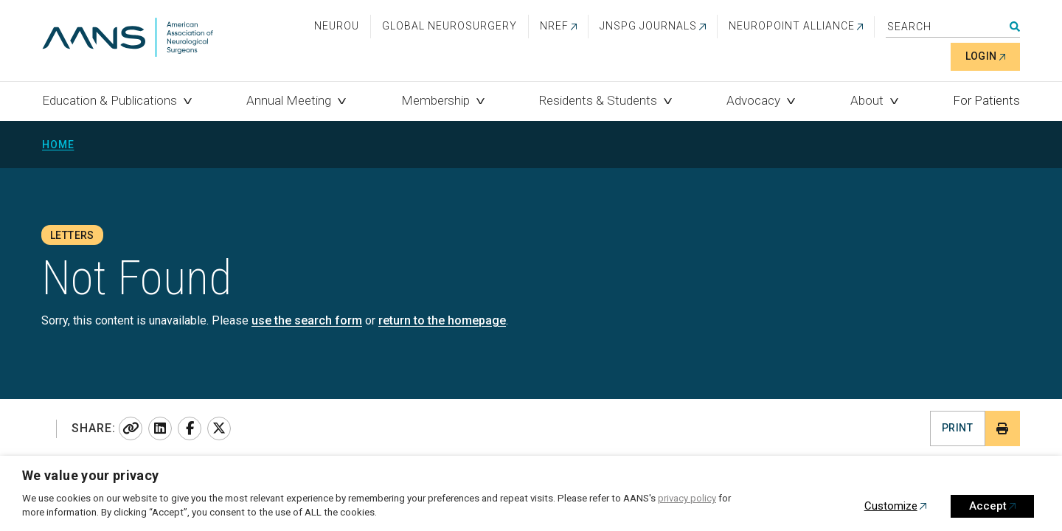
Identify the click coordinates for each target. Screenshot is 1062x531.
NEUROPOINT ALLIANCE (792, 26)
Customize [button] (890, 506)
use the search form (306, 320)
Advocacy (753, 100)
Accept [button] (988, 506)
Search (1015, 26)
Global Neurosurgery (449, 26)
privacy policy (687, 498)
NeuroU (336, 26)
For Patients (986, 100)
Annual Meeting (288, 100)
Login (981, 56)
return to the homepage (442, 320)
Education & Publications (109, 100)
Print (957, 428)
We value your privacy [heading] (90, 475)
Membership (435, 100)
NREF (554, 26)
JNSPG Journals (648, 26)
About (867, 100)
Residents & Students (598, 100)
